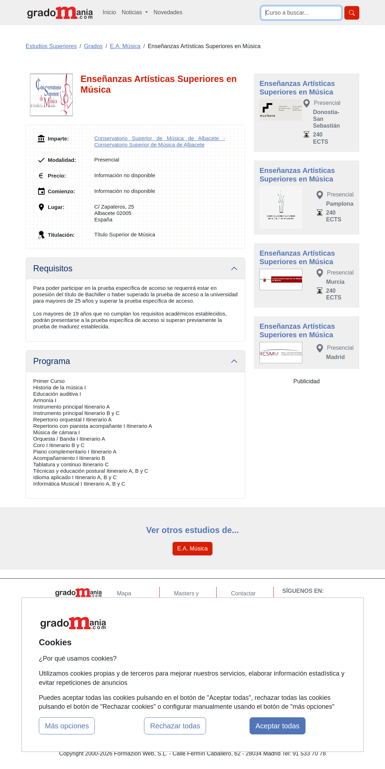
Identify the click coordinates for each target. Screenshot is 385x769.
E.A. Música (192, 548)
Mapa (124, 593)
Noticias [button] (132, 12)
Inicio (109, 12)
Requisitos (52, 268)
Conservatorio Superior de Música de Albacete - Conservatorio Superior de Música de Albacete (159, 141)
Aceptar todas (277, 726)
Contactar (243, 593)
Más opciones (67, 726)
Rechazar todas (175, 726)
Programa (51, 361)
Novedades (168, 12)
